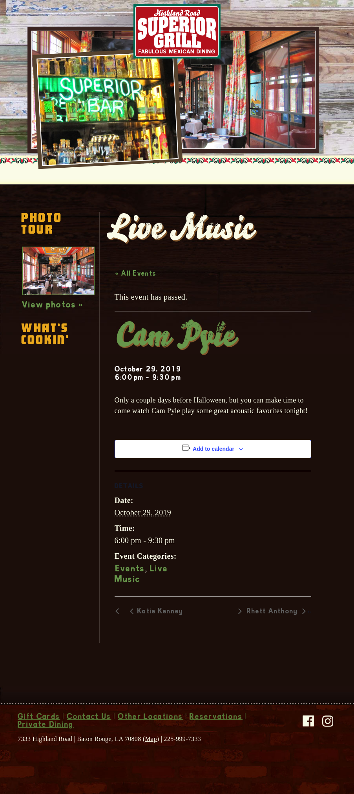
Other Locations (150, 717)
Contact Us (89, 717)
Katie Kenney (160, 612)
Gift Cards (39, 717)
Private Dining (45, 725)
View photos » (53, 305)
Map (151, 738)
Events (130, 569)
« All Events (136, 274)
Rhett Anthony (272, 612)
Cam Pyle (175, 338)
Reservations (216, 717)
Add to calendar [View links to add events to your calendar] (213, 449)
